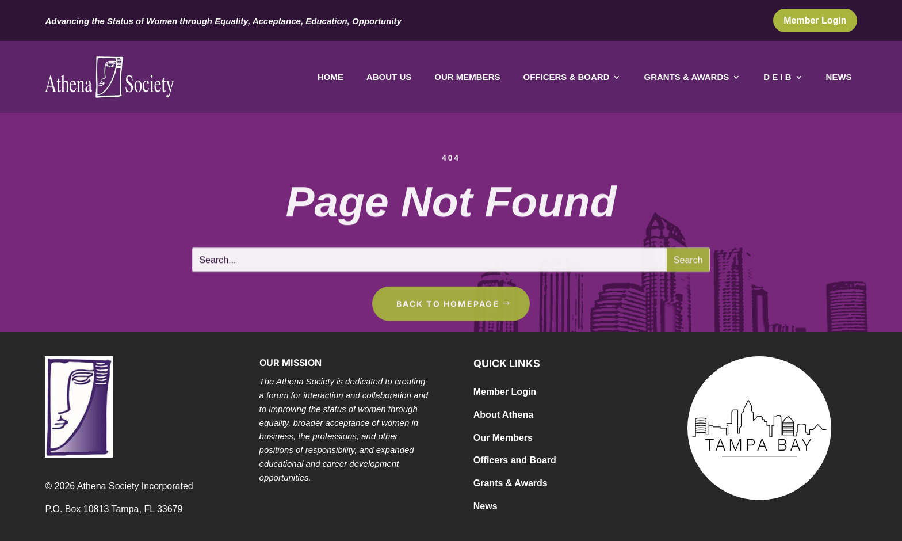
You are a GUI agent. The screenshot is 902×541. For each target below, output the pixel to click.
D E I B (777, 77)
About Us (388, 77)
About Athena (503, 415)
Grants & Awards (686, 77)
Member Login (814, 20)
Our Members (467, 77)
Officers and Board (514, 460)
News (839, 77)
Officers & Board (566, 77)
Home (330, 77)
